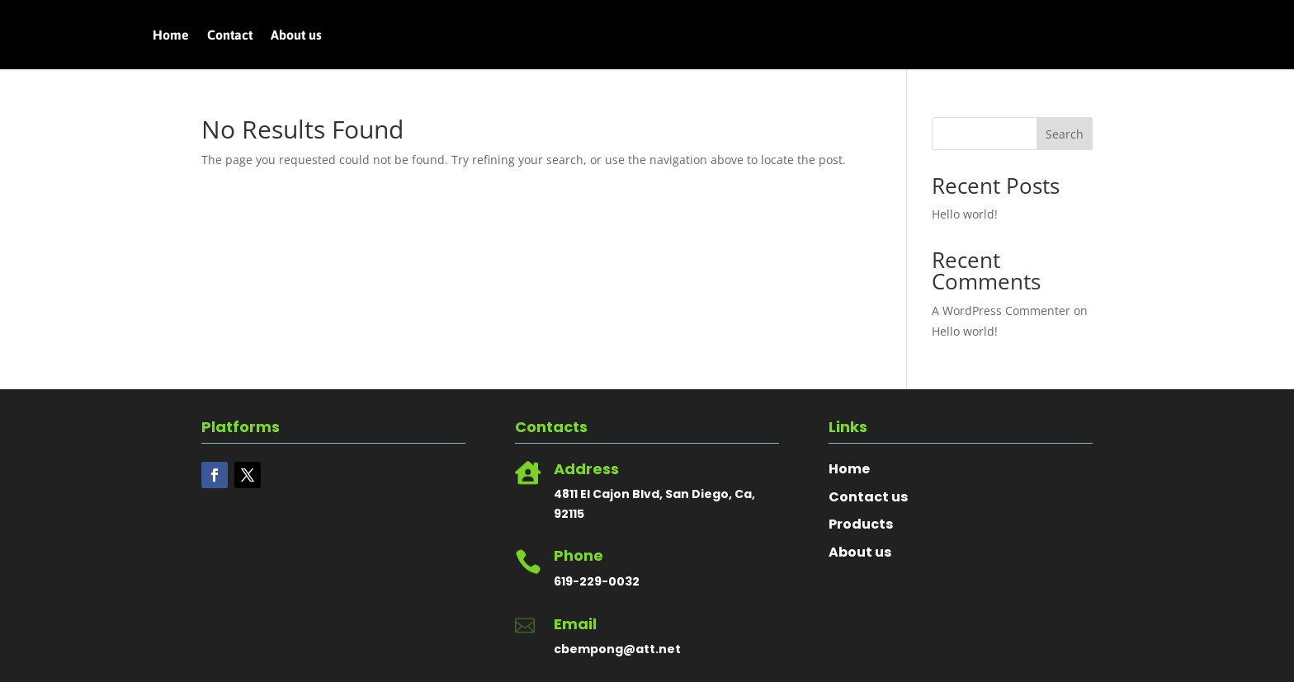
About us (296, 35)
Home (171, 35)
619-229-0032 (597, 581)
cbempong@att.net (617, 649)
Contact (230, 35)
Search (1065, 134)
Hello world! (965, 214)
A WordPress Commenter (1001, 310)
